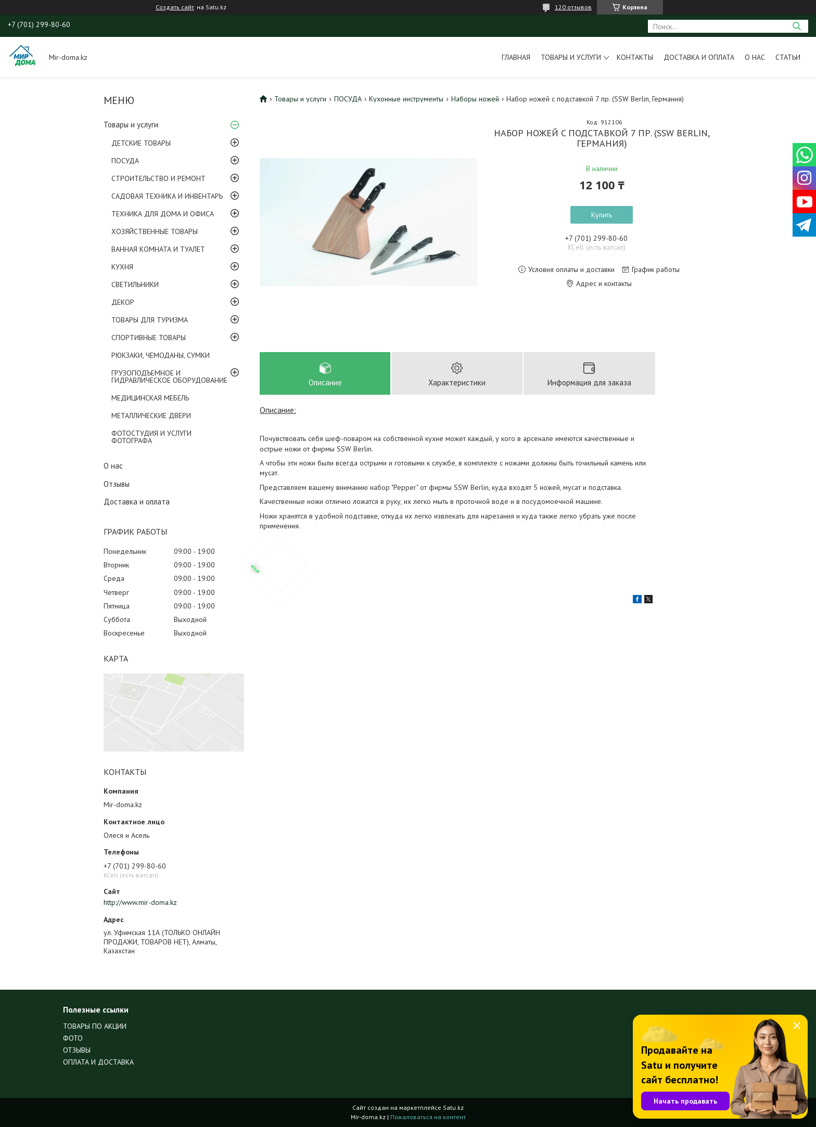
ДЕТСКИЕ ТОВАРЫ (141, 143)
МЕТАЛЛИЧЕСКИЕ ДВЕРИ (151, 415)
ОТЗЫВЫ (77, 1050)
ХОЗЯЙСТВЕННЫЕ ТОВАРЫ (154, 231)
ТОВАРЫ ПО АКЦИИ (94, 1026)
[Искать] (796, 26)
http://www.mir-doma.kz (140, 902)
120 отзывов (573, 7)
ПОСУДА (125, 160)
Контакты (635, 57)
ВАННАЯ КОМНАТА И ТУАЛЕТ (158, 249)
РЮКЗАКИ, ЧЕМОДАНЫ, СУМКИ (160, 355)
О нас (755, 57)
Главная (516, 57)
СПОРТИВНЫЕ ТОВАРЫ (148, 337)
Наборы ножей (475, 98)
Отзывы (117, 484)
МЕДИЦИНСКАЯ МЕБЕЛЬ (150, 398)
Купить (601, 214)
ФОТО (73, 1038)
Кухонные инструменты (406, 98)
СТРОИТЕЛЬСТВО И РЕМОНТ (158, 178)
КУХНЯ (122, 266)
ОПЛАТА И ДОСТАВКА (98, 1062)
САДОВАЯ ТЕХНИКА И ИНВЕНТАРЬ (167, 196)
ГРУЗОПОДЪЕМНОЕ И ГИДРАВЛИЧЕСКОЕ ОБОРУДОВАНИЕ (169, 376)
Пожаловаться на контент (428, 1117)
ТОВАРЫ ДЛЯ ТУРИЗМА (149, 320)
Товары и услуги (571, 57)
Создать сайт (175, 7)
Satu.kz (453, 1107)
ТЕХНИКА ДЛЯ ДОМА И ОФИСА (162, 213)
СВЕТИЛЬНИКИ (135, 284)
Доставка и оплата (699, 57)
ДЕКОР (122, 302)
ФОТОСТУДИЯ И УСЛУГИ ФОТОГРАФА (151, 437)
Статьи (787, 57)
